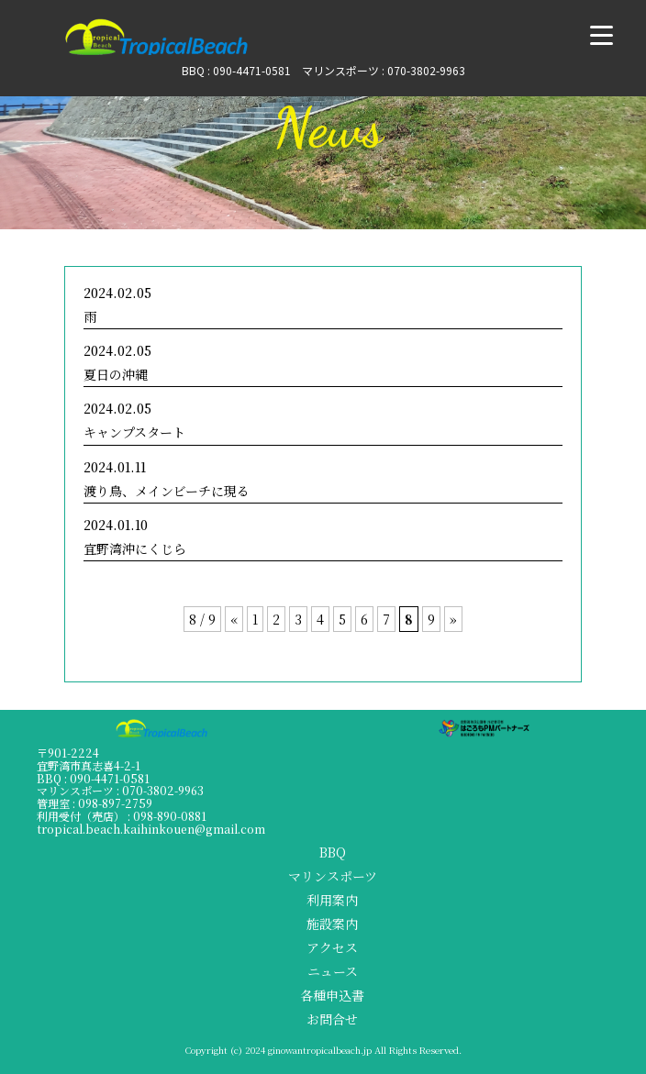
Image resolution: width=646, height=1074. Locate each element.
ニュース (332, 971)
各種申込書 (332, 995)
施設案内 (332, 923)
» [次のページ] (453, 619)
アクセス (332, 947)
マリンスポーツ (332, 876)
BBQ (332, 852)
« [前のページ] (234, 619)
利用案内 (332, 900)
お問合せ (332, 1019)
